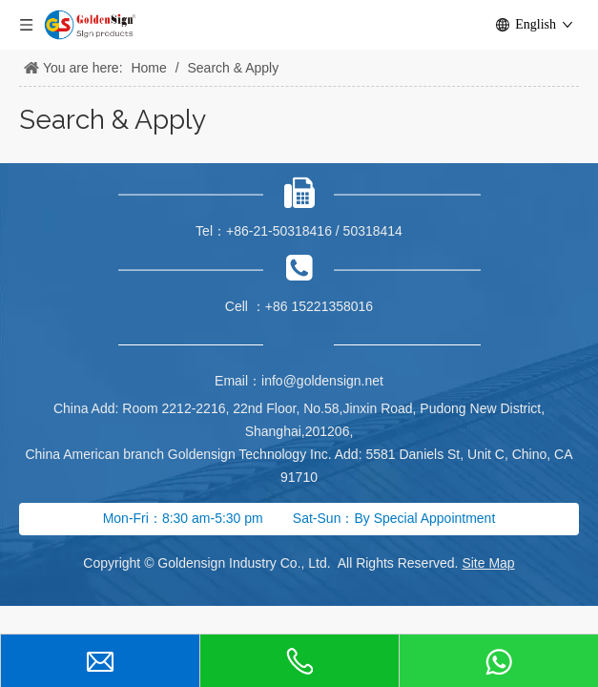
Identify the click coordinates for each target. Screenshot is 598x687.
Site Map (488, 563)
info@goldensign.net (322, 380)
